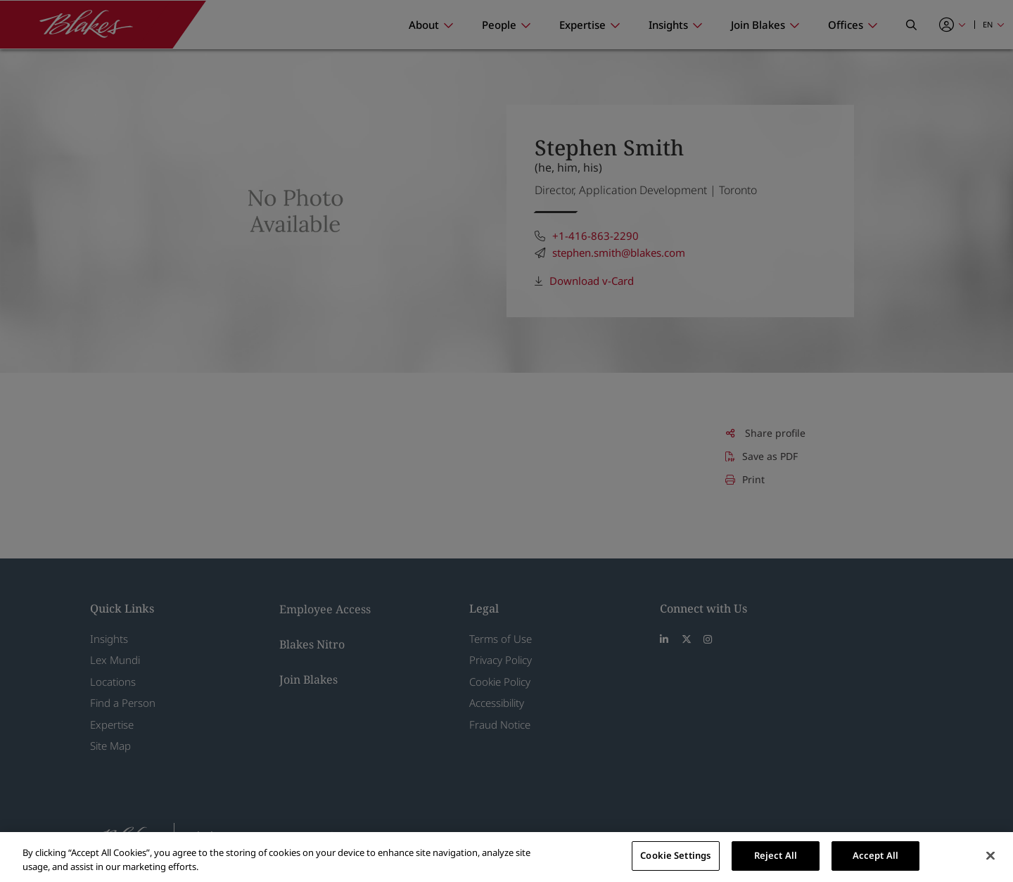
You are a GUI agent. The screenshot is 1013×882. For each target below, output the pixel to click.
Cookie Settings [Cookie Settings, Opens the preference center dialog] (675, 855)
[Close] (990, 855)
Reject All (775, 855)
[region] (506, 857)
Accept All (875, 855)
